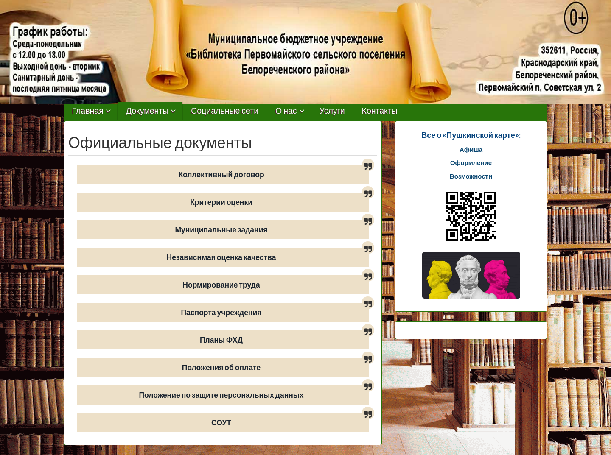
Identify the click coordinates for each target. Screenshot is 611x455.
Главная (88, 111)
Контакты (380, 111)
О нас (286, 111)
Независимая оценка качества (221, 257)
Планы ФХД (221, 339)
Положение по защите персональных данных (221, 395)
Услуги (332, 111)
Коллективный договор (221, 174)
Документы (147, 111)
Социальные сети (224, 111)
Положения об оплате (221, 367)
